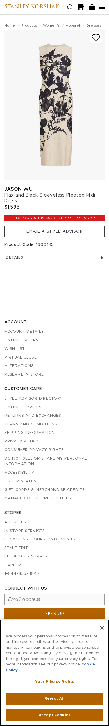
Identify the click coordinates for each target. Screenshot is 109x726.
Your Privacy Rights (54, 682)
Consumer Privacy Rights (34, 450)
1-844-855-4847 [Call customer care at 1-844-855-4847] (22, 574)
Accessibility (19, 473)
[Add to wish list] (96, 37)
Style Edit (16, 548)
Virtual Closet (22, 357)
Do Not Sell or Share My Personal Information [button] (45, 461)
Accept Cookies (54, 715)
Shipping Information (29, 433)
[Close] (102, 627)
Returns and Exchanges (32, 416)
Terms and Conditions (30, 424)
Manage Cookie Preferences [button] (37, 498)
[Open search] (69, 7)
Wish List (14, 349)
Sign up (55, 613)
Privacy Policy (21, 441)
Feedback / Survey (26, 556)
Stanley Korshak (31, 7)
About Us (15, 522)
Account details (24, 332)
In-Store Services (24, 531)
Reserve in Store (24, 374)
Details (54, 257)
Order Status (20, 481)
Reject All (54, 699)
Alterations (18, 366)
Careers (14, 565)
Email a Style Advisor (54, 231)
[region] (54, 673)
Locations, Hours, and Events (39, 539)
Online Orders (21, 340)
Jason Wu (18, 188)
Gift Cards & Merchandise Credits (44, 490)
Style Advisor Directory (33, 399)
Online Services (22, 407)
